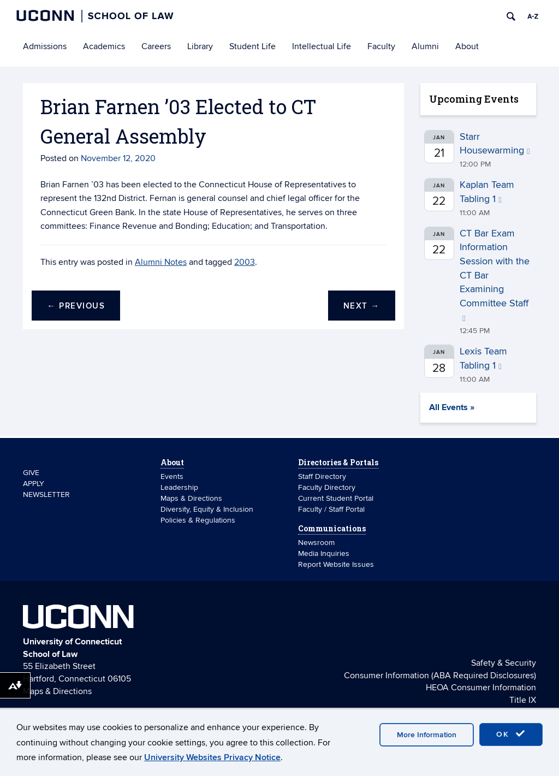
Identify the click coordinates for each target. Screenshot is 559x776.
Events (171, 476)
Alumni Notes (161, 262)
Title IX (522, 700)
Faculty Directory (326, 487)
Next (361, 306)
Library (200, 46)
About (467, 46)
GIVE (31, 472)
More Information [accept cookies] (426, 734)
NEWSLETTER (46, 494)
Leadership (179, 487)
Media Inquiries (323, 553)
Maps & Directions (191, 498)
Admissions (45, 46)
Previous (76, 306)
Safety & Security (503, 662)
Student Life (252, 46)
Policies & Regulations (197, 520)
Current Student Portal (335, 498)
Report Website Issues (336, 564)
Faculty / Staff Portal (331, 509)
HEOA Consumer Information (481, 687)
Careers (156, 46)
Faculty (381, 46)
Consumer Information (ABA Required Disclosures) (440, 675)
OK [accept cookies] (511, 734)
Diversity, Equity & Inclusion (206, 509)
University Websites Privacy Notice (212, 757)
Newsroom (317, 542)
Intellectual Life (321, 46)
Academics (104, 46)
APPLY (33, 483)
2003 (244, 262)
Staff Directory (322, 476)
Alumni (425, 46)
